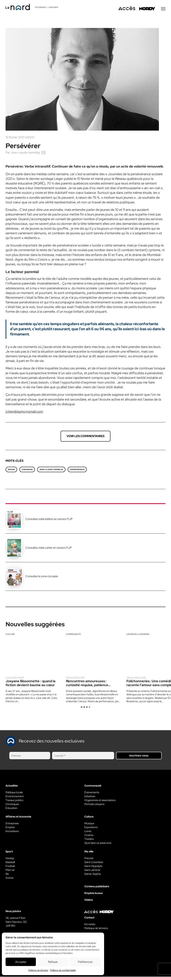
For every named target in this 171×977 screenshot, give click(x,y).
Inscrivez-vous (139, 756)
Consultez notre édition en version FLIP (49, 519)
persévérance (77, 470)
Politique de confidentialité (63, 970)
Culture (10, 634)
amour (11, 470)
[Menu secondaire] (163, 9)
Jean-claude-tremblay (25, 153)
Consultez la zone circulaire (41, 577)
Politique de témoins (38, 970)
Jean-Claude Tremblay (51, 470)
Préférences (85, 962)
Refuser (53, 962)
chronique (27, 470)
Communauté (73, 634)
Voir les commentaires (85, 436)
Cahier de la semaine (137, 634)
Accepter (20, 962)
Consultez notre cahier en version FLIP (48, 548)
